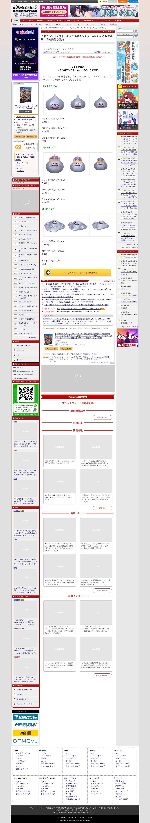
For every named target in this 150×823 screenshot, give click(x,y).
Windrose (124, 289)
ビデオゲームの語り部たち (28, 306)
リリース (68, 323)
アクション (102, 319)
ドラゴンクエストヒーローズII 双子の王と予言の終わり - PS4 (73, 354)
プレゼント (103, 24)
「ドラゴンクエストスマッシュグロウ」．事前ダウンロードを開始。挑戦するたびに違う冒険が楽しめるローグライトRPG (129, 206)
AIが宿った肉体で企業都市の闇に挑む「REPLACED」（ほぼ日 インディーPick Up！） (58, 497)
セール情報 (70, 789)
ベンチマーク (96, 794)
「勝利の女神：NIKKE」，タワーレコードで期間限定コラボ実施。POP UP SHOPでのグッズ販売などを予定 (129, 238)
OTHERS (46, 319)
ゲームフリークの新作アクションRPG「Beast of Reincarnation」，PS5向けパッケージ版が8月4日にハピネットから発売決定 (129, 163)
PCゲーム (20, 367)
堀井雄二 (61, 323)
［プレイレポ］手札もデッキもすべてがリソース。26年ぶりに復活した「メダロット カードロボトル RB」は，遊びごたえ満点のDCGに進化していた (129, 216)
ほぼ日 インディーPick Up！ (28, 265)
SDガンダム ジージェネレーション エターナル (129, 264)
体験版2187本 (32, 16)
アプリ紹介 (70, 791)
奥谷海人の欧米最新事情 (27, 217)
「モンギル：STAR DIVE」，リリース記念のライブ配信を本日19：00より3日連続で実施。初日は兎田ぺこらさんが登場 (129, 227)
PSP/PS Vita (118, 750)
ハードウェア (88, 21)
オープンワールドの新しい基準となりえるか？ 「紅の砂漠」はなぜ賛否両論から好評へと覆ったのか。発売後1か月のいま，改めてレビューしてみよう (25, 533)
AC (98, 21)
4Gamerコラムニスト (26, 302)
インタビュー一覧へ (102, 675)
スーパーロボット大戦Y (129, 295)
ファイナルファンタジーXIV (129, 281)
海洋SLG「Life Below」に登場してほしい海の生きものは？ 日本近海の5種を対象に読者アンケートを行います (25, 444)
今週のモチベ (23, 226)
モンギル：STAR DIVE (128, 257)
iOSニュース (70, 781)
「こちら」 (87, 810)
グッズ (82, 323)
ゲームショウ (91, 24)
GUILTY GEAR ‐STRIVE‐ (129, 301)
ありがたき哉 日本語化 (26, 319)
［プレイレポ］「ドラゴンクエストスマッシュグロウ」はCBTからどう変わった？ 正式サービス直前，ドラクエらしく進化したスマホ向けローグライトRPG (129, 173)
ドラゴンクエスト (105, 321)
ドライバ (20, 360)
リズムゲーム (120, 794)
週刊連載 (38, 24)
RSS (13, 1)
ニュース (20, 163)
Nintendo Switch (22, 378)
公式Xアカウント (24, 1)
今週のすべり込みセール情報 (28, 255)
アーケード (118, 778)
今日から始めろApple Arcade (28, 287)
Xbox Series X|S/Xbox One (25, 371)
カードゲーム (120, 789)
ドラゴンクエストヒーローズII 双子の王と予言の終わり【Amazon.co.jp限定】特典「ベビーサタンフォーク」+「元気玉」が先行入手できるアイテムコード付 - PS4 (80, 359)
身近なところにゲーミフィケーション (28, 324)
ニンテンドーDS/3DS (47, 778)
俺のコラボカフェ (25, 292)
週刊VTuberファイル (25, 239)
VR (78, 21)
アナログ (107, 21)
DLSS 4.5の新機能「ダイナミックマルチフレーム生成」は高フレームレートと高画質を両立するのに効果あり (59, 582)
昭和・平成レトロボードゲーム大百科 (28, 297)
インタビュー (69, 24)
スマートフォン (70, 778)
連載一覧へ (34, 337)
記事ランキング (22, 769)
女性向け (69, 21)
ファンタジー (48, 323)
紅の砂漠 (124, 308)
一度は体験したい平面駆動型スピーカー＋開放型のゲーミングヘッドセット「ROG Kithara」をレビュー (95, 582)
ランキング (133, 1)
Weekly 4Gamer (24, 222)
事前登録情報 (71, 786)
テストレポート (97, 783)
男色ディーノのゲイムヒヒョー (28, 244)
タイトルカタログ (48, 766)
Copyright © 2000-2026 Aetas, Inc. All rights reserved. (75, 820)
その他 (118, 796)
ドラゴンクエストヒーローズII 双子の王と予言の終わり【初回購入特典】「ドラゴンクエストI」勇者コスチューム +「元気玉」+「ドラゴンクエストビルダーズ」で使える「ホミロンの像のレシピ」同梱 (83, 336)
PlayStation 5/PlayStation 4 (25, 374)
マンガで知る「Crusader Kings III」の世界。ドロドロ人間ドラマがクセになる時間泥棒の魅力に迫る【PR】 (25, 501)
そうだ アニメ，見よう (26, 273)
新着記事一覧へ (102, 417)
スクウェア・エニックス (26, 117)
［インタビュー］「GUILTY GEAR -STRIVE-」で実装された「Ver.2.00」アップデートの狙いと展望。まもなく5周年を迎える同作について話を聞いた (25, 622)
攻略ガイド (48, 24)
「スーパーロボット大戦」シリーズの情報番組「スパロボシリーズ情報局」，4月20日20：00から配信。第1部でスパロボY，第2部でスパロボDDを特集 (129, 152)
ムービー (80, 24)
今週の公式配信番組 (25, 234)
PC (23, 21)
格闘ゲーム (119, 786)
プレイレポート (72, 756)
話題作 (14, 24)
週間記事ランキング (23, 345)
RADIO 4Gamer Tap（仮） (27, 269)
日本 (55, 323)
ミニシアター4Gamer (26, 310)
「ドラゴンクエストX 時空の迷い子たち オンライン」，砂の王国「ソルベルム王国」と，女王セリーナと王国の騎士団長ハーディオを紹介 (129, 195)
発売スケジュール (48, 764)
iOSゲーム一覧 (71, 796)
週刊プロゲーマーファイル (28, 230)
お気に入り (112, 1)
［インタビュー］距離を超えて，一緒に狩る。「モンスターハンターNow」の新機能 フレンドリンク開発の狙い (25, 679)
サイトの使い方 (38, 1)
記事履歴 (123, 1)
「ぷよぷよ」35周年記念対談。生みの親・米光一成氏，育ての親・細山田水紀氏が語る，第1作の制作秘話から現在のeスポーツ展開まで (95, 666)
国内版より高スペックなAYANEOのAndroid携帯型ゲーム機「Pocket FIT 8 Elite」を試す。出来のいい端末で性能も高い (95, 546)
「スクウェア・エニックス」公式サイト (80, 273)
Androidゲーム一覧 (73, 799)
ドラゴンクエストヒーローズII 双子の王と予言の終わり (25, 107)
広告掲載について (23, 699)
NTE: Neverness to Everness (129, 315)
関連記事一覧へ (110, 281)
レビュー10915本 (20, 16)
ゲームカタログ (121, 799)
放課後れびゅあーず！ (26, 333)
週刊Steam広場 (24, 260)
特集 (18, 166)
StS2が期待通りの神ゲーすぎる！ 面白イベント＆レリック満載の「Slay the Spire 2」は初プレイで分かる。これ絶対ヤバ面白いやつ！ (25, 590)
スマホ (58, 21)
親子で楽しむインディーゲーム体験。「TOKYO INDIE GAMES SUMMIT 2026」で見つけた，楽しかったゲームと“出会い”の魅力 (25, 473)
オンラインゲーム (26, 24)
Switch (49, 21)
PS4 (96, 319)
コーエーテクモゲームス (26, 120)
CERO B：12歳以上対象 (51, 321)
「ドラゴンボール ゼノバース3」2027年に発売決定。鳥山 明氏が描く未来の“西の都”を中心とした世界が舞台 (129, 184)
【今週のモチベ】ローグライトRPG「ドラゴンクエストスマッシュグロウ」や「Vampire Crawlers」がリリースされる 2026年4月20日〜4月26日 (95, 498)
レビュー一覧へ (102, 590)
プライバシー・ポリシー (76, 817)
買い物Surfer (23, 315)
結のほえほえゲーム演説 (27, 283)
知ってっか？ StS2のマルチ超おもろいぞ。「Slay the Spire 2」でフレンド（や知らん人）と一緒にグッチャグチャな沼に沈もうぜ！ (25, 562)
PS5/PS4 (40, 21)
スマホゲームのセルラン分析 (28, 250)
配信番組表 (113, 24)
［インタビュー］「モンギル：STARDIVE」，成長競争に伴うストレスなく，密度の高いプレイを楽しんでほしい (25, 651)
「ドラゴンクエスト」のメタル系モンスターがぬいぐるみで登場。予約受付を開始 (76, 305)
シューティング (121, 791)
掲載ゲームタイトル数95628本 (25, 14)
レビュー (59, 24)
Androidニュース (72, 783)
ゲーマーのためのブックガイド (28, 278)
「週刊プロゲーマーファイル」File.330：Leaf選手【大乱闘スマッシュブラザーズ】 (59, 462)
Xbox (31, 21)
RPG (108, 319)
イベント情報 (120, 783)
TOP (16, 21)
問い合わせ (50, 1)
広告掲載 (89, 817)
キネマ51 (22, 329)
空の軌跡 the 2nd (126, 323)
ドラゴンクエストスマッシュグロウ (129, 273)
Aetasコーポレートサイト (25, 704)
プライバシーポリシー (24, 689)
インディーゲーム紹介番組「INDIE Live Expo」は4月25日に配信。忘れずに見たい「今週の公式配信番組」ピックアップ (94, 463)
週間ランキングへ (132, 244)
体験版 (18, 758)
